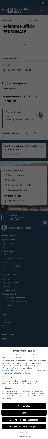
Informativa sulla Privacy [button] (24, 436)
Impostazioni (25, 373)
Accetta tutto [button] (24, 405)
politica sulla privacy (9, 370)
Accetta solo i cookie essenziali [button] (24, 419)
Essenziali (7, 377)
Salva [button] (24, 412)
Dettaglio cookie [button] (24, 432)
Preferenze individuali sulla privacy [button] (24, 426)
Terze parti (7, 388)
